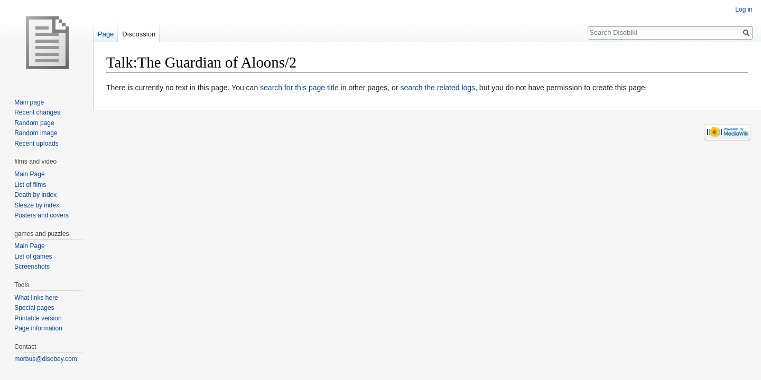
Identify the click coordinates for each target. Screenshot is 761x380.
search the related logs (437, 87)
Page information (38, 328)
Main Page (29, 174)
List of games (33, 256)
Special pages (34, 307)
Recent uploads (36, 143)
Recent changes (37, 112)
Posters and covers (41, 215)
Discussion (138, 34)
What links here (36, 297)
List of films (30, 184)
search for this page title (299, 87)
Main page (29, 102)
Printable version (37, 318)
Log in (744, 9)
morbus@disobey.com (45, 359)
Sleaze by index (36, 205)
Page (106, 34)
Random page (34, 123)
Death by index (35, 194)
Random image (35, 133)
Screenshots (32, 266)
